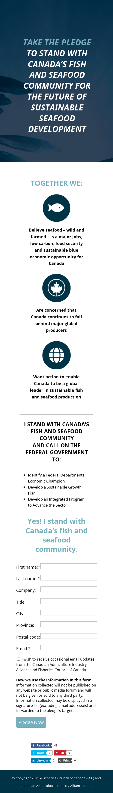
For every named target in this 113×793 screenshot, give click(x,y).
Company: (26, 590)
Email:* (23, 648)
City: (20, 613)
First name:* (28, 567)
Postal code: (28, 637)
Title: (21, 602)
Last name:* (28, 578)
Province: (25, 625)
